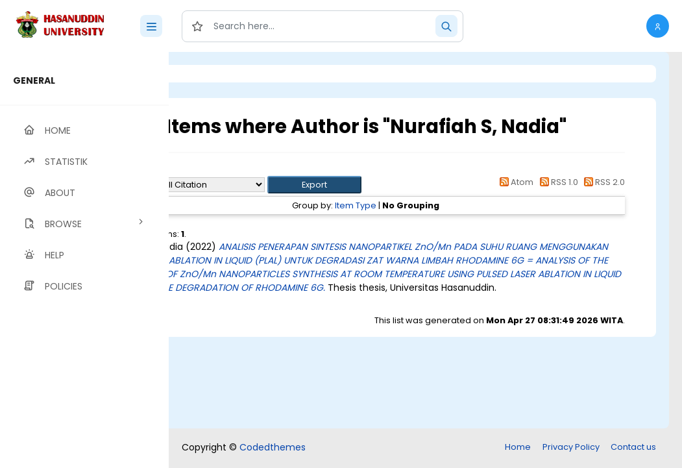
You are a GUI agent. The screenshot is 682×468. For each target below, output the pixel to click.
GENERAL (34, 80)
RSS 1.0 (556, 182)
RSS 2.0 (602, 182)
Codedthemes (272, 447)
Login (224, 73)
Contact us (633, 446)
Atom (514, 182)
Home (518, 446)
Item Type (409, 205)
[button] (657, 26)
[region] (84, 260)
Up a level (239, 169)
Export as (231, 184)
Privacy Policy (571, 446)
